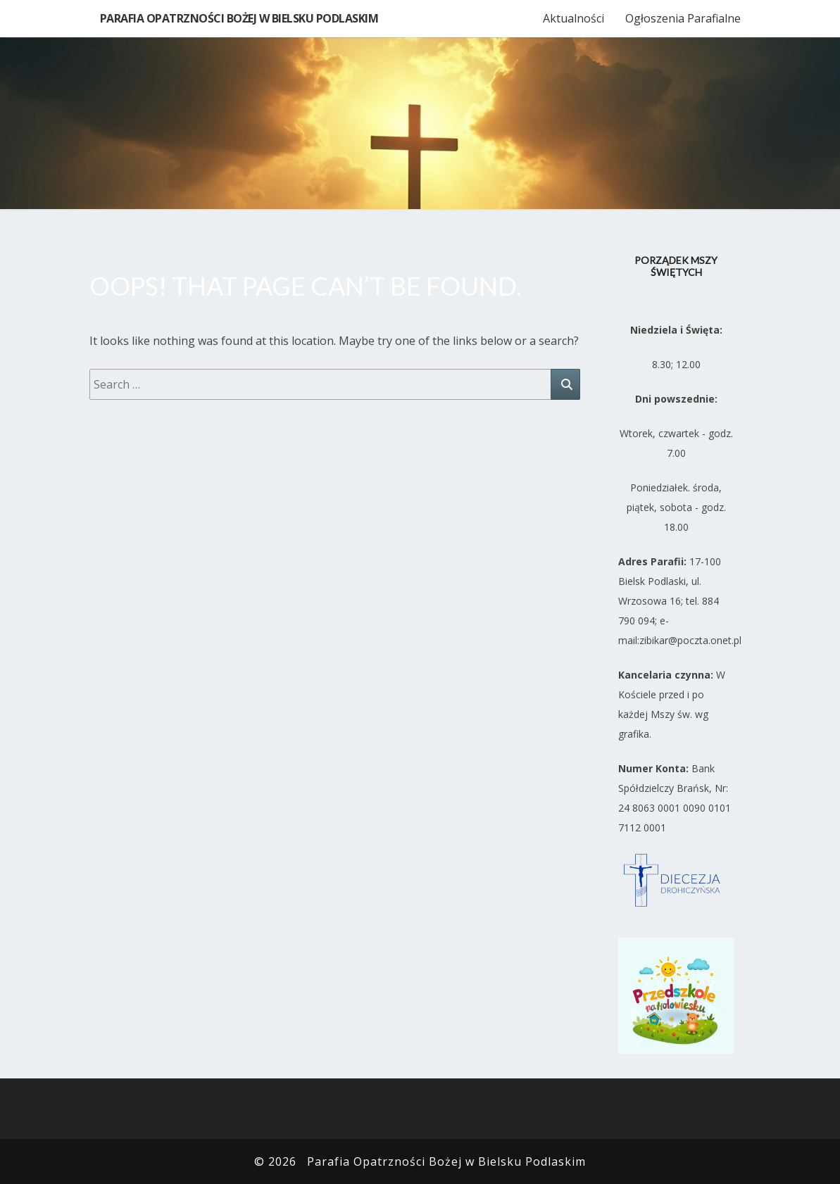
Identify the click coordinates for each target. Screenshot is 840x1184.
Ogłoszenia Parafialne (683, 18)
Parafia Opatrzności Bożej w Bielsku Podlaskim (239, 18)
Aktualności (573, 18)
